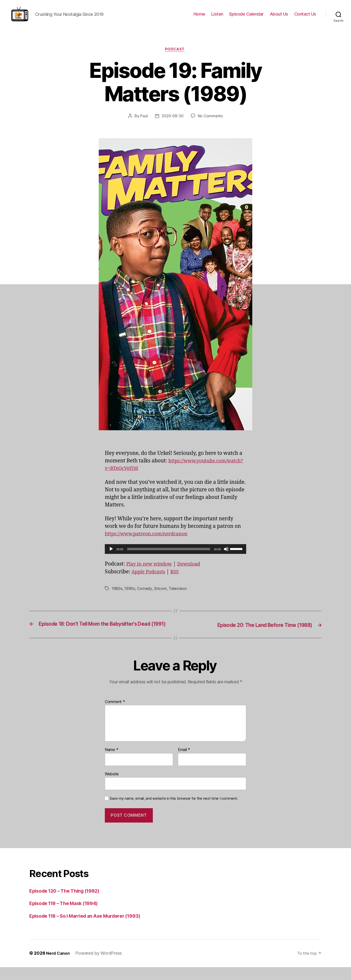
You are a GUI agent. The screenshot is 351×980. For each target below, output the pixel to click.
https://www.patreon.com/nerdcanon (150, 540)
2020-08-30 (172, 122)
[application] (175, 555)
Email (184, 763)
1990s (130, 594)
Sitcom (161, 594)
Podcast (175, 55)
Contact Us (305, 16)
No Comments (211, 122)
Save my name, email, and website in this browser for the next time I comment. (174, 811)
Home (199, 16)
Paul (143, 122)
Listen (217, 16)
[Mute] (226, 555)
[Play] (111, 555)
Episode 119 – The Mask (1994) (67, 916)
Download (193, 570)
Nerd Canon (58, 966)
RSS (177, 578)
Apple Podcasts (149, 578)
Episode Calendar (246, 16)
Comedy (145, 594)
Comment (115, 715)
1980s (117, 594)
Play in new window (151, 570)
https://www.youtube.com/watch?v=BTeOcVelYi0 (163, 474)
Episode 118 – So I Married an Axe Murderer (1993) (91, 929)
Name (111, 763)
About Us (279, 16)
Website (112, 786)
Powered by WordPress (100, 966)
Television (179, 594)
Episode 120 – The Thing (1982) (68, 904)
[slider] (168, 555)
